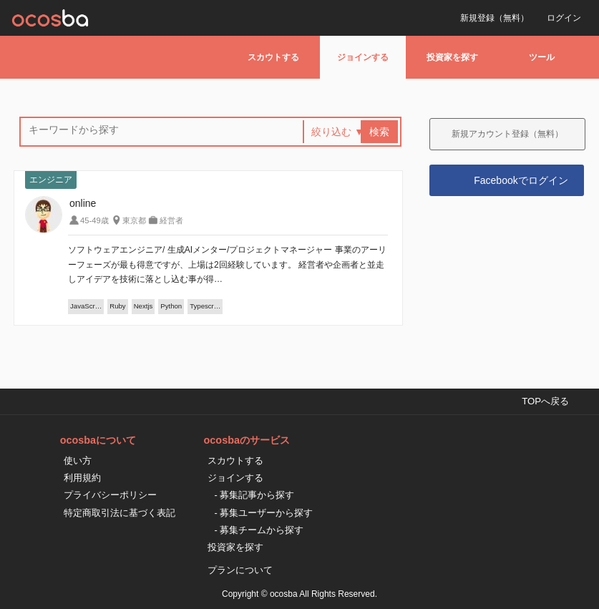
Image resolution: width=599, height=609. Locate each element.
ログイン (564, 18)
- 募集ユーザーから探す (264, 512)
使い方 (78, 460)
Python (171, 306)
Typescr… (205, 306)
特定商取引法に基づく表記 (119, 512)
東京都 (134, 220)
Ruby (117, 306)
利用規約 (82, 477)
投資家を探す (452, 57)
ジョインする (363, 57)
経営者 (171, 220)
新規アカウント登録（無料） (507, 134)
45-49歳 (94, 220)
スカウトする (273, 57)
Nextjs (143, 306)
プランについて (240, 570)
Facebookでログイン (521, 180)
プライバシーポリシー (110, 494)
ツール (542, 57)
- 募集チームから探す (259, 530)
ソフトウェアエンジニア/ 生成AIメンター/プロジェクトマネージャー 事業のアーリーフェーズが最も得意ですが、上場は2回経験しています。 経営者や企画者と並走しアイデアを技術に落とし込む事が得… (227, 264)
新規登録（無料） (494, 18)
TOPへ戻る (545, 401)
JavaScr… (86, 306)
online (82, 203)
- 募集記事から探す (255, 494)
